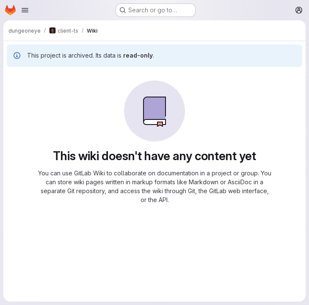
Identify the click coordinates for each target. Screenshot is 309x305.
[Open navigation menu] (25, 10)
